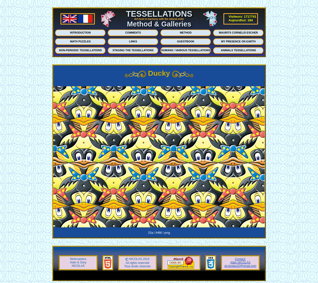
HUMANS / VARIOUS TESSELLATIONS (185, 50)
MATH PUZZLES (80, 41)
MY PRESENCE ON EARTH (238, 41)
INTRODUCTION (80, 32)
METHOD (186, 32)
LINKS (133, 41)
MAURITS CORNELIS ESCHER (238, 32)
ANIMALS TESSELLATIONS (238, 50)
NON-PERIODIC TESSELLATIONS (80, 50)
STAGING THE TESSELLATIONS (133, 50)
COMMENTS (133, 32)
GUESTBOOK (186, 41)
